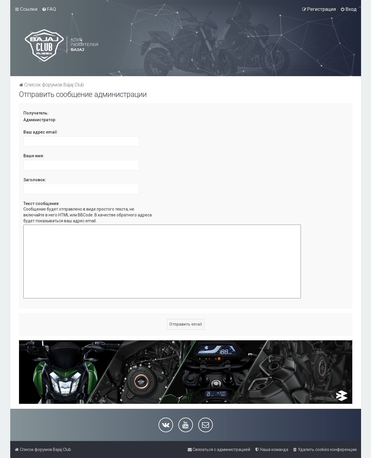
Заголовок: (34, 179)
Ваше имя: (33, 155)
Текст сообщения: (41, 203)
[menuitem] (49, 9)
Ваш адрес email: (40, 132)
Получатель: (36, 113)
